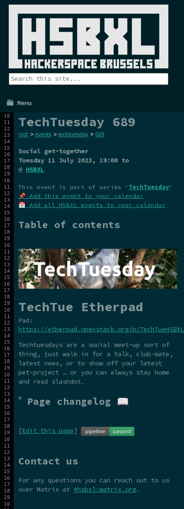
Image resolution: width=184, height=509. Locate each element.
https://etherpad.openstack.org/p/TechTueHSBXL (101, 329)
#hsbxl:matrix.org (105, 489)
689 (99, 134)
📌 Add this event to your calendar (81, 195)
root (23, 134)
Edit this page (48, 430)
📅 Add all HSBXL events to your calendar (92, 204)
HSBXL (35, 169)
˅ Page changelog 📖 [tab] (73, 401)
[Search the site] (88, 79)
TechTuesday (149, 187)
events (43, 134)
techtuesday (73, 134)
